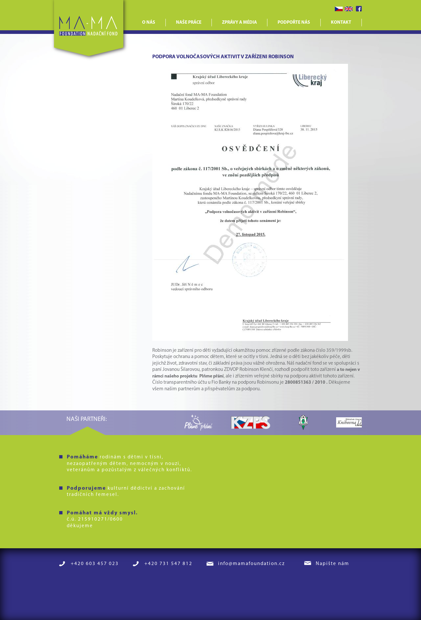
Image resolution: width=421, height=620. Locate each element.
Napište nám (332, 563)
